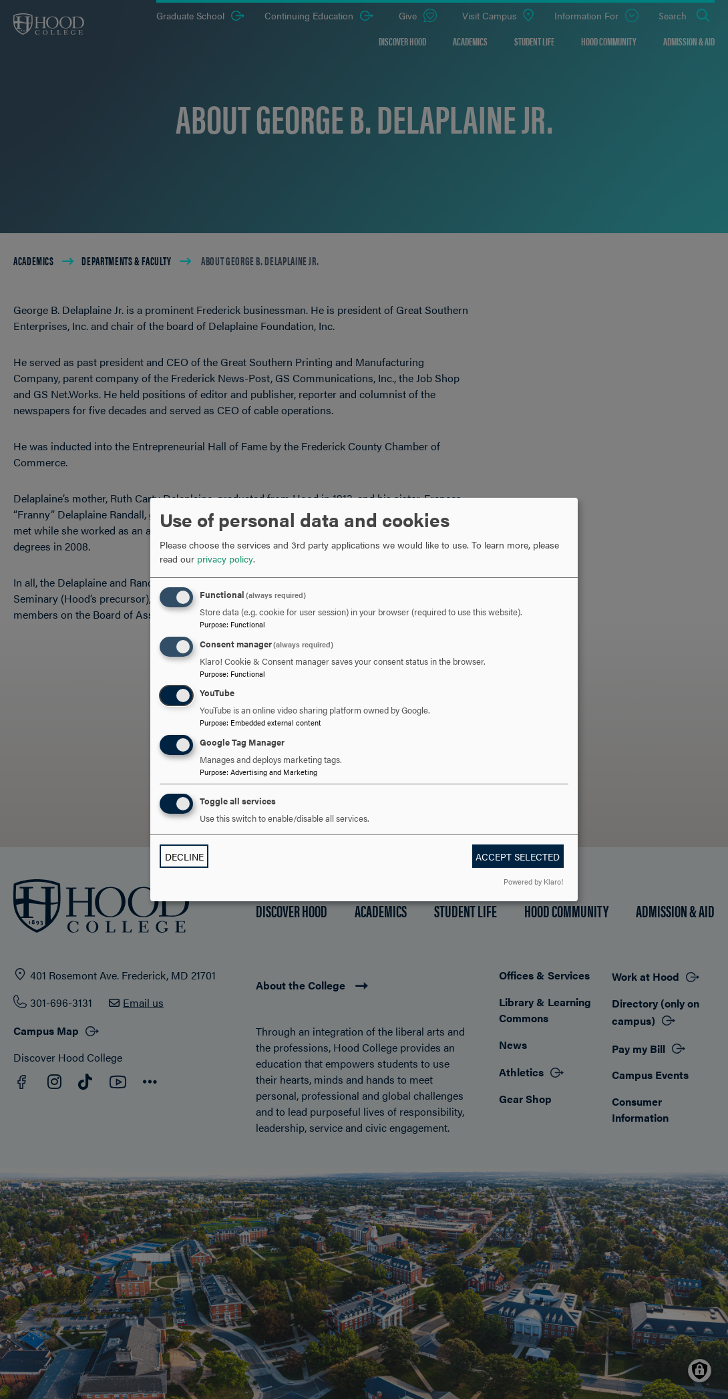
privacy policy (225, 558)
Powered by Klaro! (533, 881)
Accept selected (518, 856)
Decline (184, 856)
